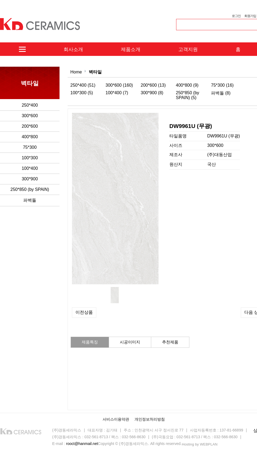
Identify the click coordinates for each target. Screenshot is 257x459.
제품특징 (90, 342)
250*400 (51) (82, 85)
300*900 (30, 179)
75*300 (30, 147)
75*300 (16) (222, 85)
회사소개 (73, 49)
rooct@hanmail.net (82, 443)
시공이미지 (130, 342)
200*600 (30, 126)
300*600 (30, 115)
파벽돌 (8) (220, 93)
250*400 (30, 105)
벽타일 (95, 72)
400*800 (30, 136)
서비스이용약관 (116, 419)
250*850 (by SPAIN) (30, 189)
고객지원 (188, 49)
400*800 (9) (187, 85)
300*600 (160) (119, 85)
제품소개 (130, 49)
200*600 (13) (153, 85)
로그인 (236, 16)
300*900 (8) (152, 92)
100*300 (30, 158)
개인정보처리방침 (149, 419)
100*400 (30, 168)
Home (76, 72)
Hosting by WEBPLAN (200, 444)
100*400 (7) (117, 92)
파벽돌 (29, 200)
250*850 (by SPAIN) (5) (187, 95)
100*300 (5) (81, 92)
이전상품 (84, 312)
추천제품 (170, 342)
